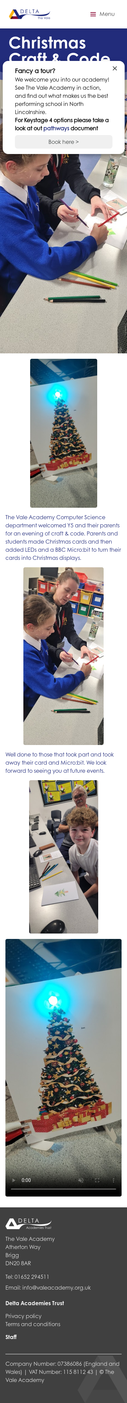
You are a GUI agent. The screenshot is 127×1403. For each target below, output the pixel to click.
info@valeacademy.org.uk (56, 1287)
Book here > (63, 142)
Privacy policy (23, 1316)
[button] (101, 14)
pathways (56, 128)
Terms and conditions (32, 1324)
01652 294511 (32, 1276)
